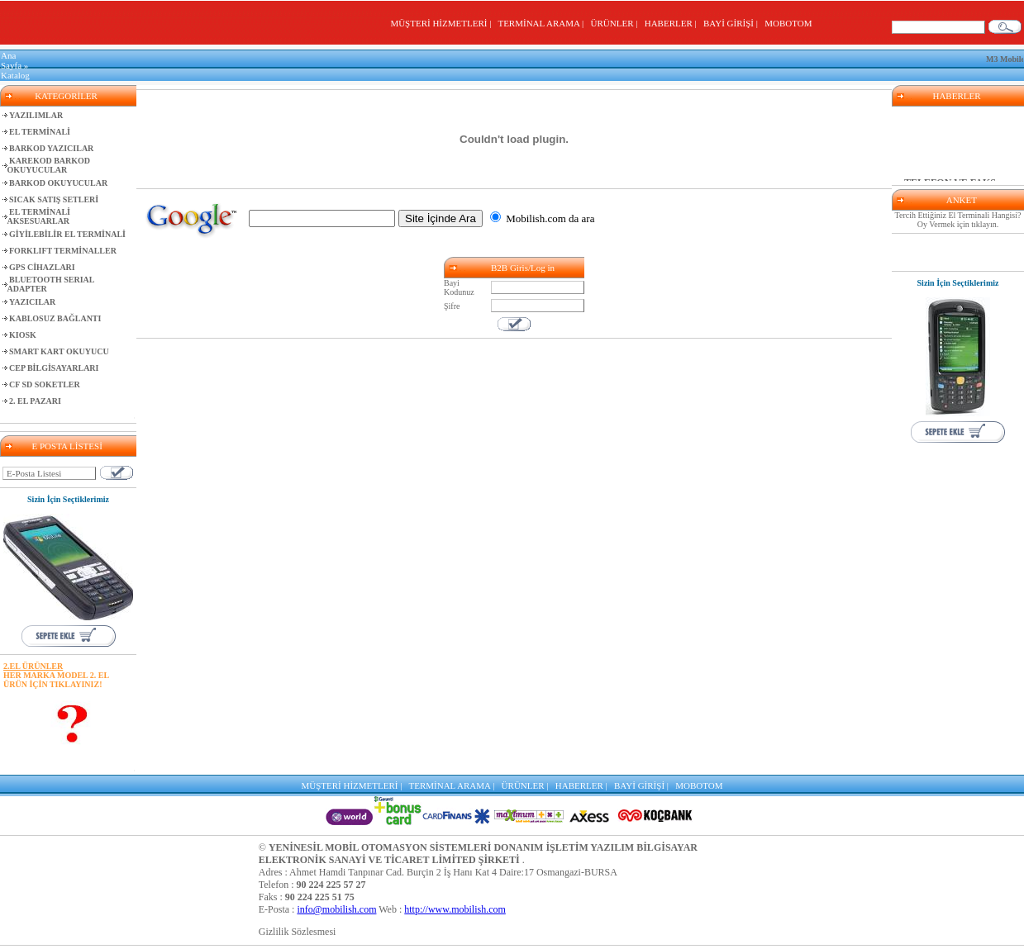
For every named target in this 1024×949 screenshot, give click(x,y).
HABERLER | (673, 23)
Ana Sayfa (11, 60)
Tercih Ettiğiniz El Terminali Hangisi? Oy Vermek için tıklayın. (958, 220)
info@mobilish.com (336, 909)
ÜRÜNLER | (616, 23)
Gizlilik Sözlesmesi (297, 931)
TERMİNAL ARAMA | (543, 23)
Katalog (15, 75)
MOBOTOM (788, 23)
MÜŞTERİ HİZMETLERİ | (442, 23)
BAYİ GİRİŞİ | (732, 23)
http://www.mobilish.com (455, 909)
